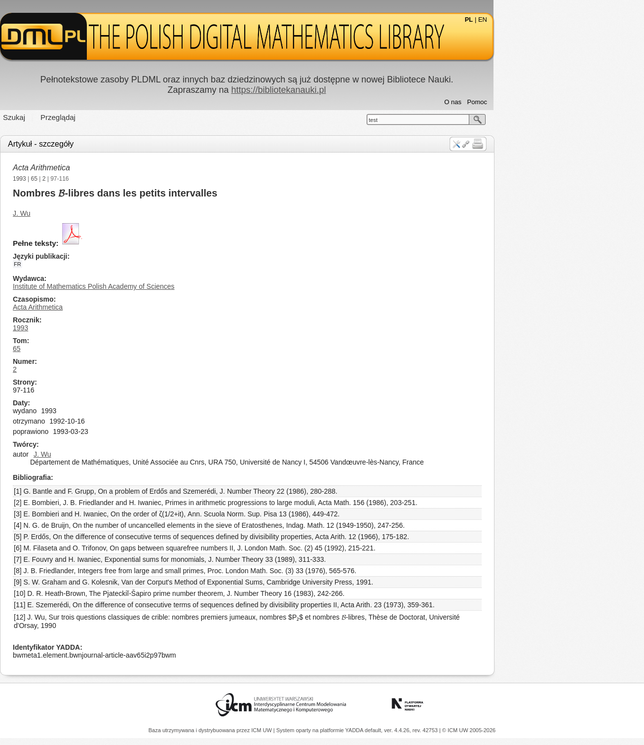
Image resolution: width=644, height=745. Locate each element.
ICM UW (262, 730)
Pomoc (552, 102)
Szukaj (89, 117)
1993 (95, 178)
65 (109, 178)
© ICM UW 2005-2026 (468, 730)
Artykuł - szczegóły (116, 144)
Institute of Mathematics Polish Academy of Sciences (169, 286)
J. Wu (97, 213)
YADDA (355, 730)
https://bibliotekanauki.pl (353, 90)
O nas (528, 102)
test (448, 120)
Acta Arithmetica (117, 167)
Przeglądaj (133, 117)
